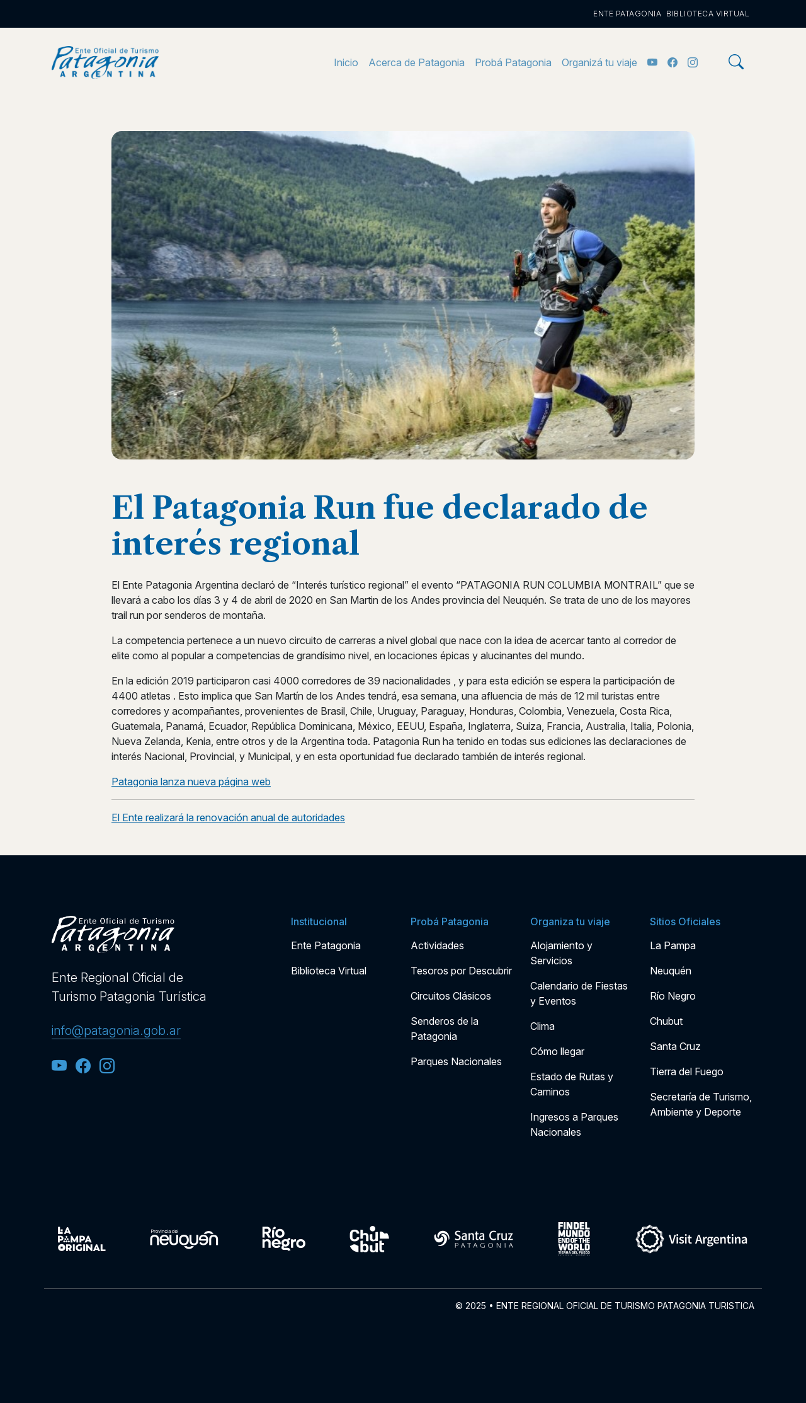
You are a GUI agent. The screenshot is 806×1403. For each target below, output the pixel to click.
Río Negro (673, 996)
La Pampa (673, 945)
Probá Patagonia (513, 62)
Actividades (437, 945)
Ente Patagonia (627, 13)
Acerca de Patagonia (416, 62)
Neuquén (670, 970)
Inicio (346, 62)
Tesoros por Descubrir (461, 970)
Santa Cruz (675, 1046)
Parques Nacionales (456, 1061)
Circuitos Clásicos (451, 996)
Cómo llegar (557, 1051)
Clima (542, 1026)
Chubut (666, 1021)
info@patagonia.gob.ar (116, 1030)
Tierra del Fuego (687, 1071)
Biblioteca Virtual (707, 13)
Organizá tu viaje (599, 62)
